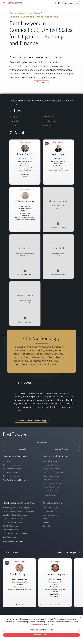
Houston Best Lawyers (51, 476)
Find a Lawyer (16, 13)
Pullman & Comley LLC (25, 159)
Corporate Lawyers (10, 530)
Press (45, 519)
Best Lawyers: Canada (11, 465)
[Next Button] (38, 162)
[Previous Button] (11, 162)
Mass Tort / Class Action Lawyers (15, 515)
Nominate (22, 449)
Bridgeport (14, 116)
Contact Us (47, 526)
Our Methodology (50, 511)
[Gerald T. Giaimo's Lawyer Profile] (24, 252)
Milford (13, 125)
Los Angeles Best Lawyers (53, 465)
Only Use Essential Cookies (41, 630)
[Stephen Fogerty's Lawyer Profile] (58, 149)
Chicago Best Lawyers (51, 469)
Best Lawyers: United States (13, 461)
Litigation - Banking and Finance (26, 16)
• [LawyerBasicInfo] (21, 182)
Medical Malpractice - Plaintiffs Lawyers (18, 511)
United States (33, 13)
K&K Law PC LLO (55, 579)
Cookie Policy (35, 624)
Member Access (61, 449)
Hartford (13, 121)
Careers (46, 522)
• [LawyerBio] (24, 182)
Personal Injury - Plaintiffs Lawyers (16, 508)
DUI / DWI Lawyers (10, 526)
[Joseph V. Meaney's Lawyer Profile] (24, 299)
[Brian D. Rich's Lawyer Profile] (58, 252)
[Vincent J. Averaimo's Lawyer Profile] (58, 205)
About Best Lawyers (50, 508)
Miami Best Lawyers (50, 491)
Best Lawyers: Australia (12, 469)
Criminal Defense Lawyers (13, 522)
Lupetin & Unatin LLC (19, 579)
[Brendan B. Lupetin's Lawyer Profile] (19, 569)
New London (49, 121)
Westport (47, 125)
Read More (41, 82)
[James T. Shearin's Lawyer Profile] (24, 149)
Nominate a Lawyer (50, 515)
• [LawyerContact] (27, 182)
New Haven (49, 116)
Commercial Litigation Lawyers (15, 533)
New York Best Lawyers (52, 461)
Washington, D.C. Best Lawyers (55, 472)
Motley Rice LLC (25, 206)
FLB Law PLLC (58, 159)
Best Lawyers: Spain (10, 472)
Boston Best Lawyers (51, 487)
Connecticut (51, 16)
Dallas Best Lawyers (50, 480)
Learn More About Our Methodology (31, 421)
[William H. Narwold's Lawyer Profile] (24, 196)
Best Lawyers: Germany (12, 476)
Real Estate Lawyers (10, 537)
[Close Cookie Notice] (81, 617)
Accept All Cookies (41, 635)
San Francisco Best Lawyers (53, 483)
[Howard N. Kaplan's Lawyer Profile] (55, 569)
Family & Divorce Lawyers (13, 519)
